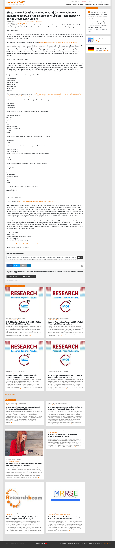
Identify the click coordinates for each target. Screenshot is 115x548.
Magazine (100, 4)
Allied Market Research (11, 404)
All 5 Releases (10, 394)
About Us (106, 4)
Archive (95, 4)
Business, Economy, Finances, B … (19, 318)
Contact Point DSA (88, 543)
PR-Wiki (72, 1)
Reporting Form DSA (97, 543)
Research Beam (9, 514)
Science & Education (16, 459)
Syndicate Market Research (12, 461)
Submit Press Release (78, 4)
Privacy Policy (70, 543)
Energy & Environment (58, 513)
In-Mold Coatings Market (21, 23)
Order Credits (88, 4)
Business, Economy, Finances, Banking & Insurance (30, 21)
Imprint (77, 1)
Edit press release (29, 276)
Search (105, 1)
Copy (80, 257)
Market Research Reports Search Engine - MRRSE (59, 514)
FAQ (60, 543)
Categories (68, 4)
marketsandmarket (52, 432)
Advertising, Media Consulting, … (19, 403)
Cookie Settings (107, 543)
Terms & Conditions (78, 543)
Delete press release (14, 276)
